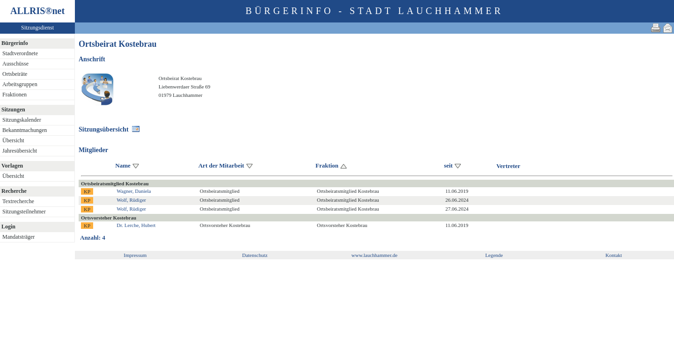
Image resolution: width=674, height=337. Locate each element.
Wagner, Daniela (134, 191)
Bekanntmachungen (24, 130)
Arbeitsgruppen (19, 84)
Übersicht (13, 140)
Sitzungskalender (21, 120)
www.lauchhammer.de (374, 255)
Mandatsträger (18, 237)
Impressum (135, 255)
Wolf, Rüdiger (131, 200)
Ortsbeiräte (14, 74)
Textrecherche (18, 201)
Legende (494, 255)
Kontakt (613, 255)
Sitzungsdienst (37, 27)
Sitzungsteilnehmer (24, 211)
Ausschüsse (15, 63)
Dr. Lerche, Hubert (136, 225)
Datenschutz (254, 255)
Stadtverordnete (20, 53)
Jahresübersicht (19, 150)
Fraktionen (14, 94)
